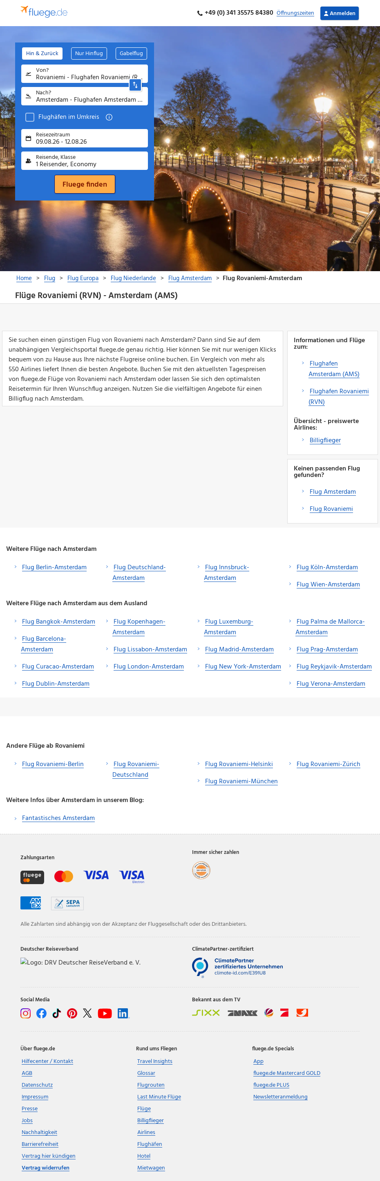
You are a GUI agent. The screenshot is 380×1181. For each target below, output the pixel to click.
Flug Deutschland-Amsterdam (139, 573)
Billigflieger (325, 440)
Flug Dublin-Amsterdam (55, 684)
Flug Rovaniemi (331, 509)
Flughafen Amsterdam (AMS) (334, 369)
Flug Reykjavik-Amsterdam (334, 667)
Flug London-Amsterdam (149, 667)
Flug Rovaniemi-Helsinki (239, 764)
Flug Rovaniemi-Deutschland (135, 769)
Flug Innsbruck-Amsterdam (226, 573)
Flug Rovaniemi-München (241, 781)
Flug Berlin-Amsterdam (54, 567)
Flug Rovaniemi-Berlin (53, 764)
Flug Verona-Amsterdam (331, 684)
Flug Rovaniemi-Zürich (328, 764)
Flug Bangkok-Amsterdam (58, 622)
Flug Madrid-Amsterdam (239, 649)
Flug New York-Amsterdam (243, 667)
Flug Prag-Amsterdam (327, 649)
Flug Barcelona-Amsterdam (43, 644)
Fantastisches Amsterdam (58, 818)
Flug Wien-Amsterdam (328, 584)
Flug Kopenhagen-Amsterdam (138, 627)
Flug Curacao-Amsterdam (58, 667)
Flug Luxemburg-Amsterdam (228, 627)
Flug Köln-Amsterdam (327, 567)
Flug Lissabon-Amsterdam (150, 649)
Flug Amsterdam (333, 492)
